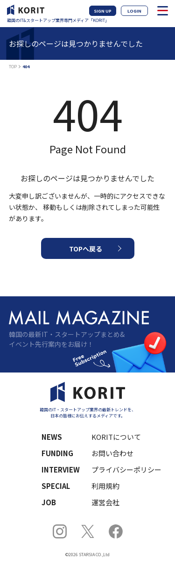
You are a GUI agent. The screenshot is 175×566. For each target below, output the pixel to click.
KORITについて (116, 436)
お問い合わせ (112, 453)
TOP (13, 66)
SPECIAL (56, 485)
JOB (49, 502)
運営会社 (105, 502)
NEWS (52, 436)
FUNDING (57, 453)
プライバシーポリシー (122, 469)
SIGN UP (103, 11)
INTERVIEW (61, 469)
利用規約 (105, 485)
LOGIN (134, 11)
